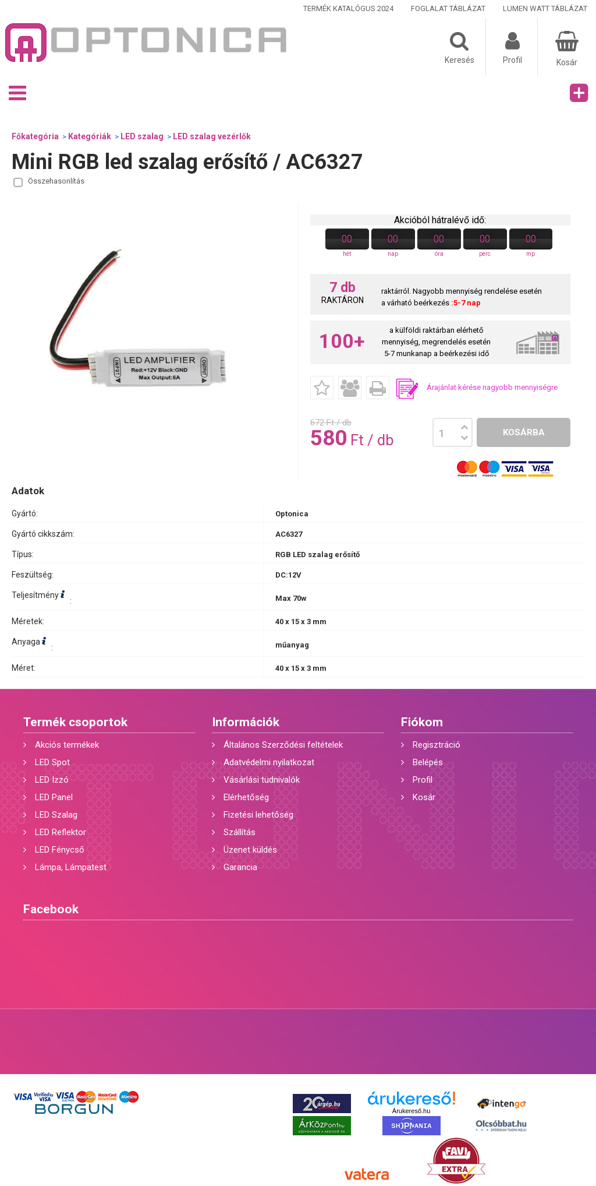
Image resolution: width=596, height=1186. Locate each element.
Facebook (51, 909)
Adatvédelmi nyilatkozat (269, 762)
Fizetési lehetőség (258, 815)
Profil (422, 780)
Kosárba (524, 432)
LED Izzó (52, 780)
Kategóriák (89, 136)
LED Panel (54, 797)
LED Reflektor (60, 832)
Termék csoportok (75, 722)
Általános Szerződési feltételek (283, 745)
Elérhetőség (246, 797)
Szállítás (240, 832)
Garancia (240, 867)
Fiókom (422, 722)
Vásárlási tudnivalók (262, 780)
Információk (245, 722)
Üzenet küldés (250, 849)
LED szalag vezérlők (212, 136)
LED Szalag (56, 815)
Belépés (428, 762)
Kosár (424, 797)
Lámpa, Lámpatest (71, 867)
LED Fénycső (59, 849)
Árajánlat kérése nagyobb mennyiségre (492, 387)
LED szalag (142, 136)
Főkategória (35, 136)
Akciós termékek (67, 745)
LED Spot (52, 762)
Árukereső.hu (411, 1110)
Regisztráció (436, 745)
